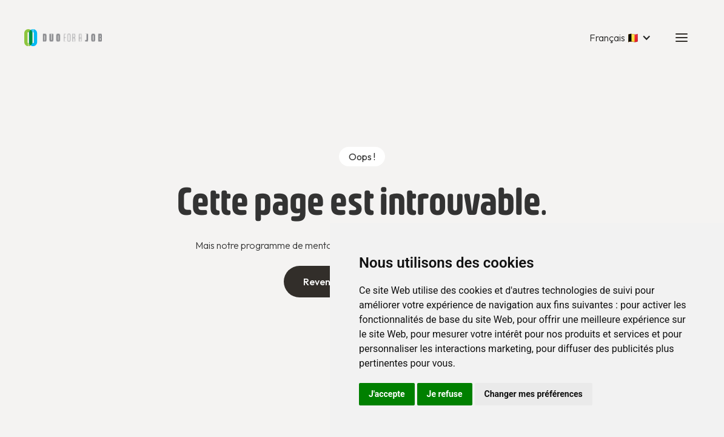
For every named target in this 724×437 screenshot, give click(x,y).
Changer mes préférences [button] (533, 394)
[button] (620, 37)
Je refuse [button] (445, 394)
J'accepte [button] (387, 394)
